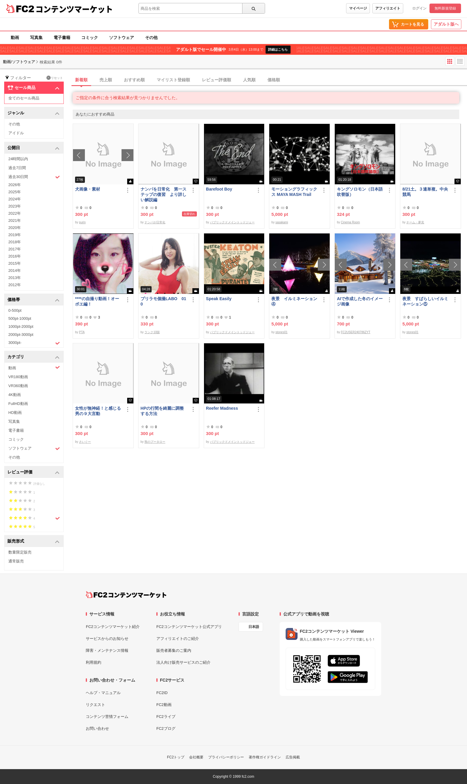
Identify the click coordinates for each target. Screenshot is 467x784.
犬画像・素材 (87, 189)
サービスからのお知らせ (107, 638)
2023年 (14, 206)
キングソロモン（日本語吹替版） (360, 192)
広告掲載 (293, 757)
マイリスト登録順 (173, 79)
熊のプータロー (154, 441)
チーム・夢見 (415, 222)
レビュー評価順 (216, 79)
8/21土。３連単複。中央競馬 (425, 192)
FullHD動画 (18, 403)
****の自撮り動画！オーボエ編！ (97, 301)
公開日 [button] (33, 148)
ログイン (419, 8)
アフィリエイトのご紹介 (177, 638)
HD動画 (15, 412)
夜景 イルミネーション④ (294, 301)
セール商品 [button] (33, 88)
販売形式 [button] (33, 541)
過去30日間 (34, 177)
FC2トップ (176, 757)
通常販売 (16, 561)
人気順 (249, 79)
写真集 (36, 37)
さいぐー (85, 441)
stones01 (281, 332)
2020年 (14, 227)
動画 (15, 37)
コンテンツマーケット (74, 9)
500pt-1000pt (19, 318)
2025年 (14, 192)
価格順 (273, 79)
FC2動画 (164, 704)
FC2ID (162, 693)
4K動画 (14, 394)
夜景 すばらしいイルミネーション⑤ (425, 301)
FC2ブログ (165, 728)
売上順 (105, 79)
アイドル (16, 133)
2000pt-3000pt (20, 334)
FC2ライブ (165, 716)
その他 (151, 37)
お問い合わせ (97, 728)
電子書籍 (62, 37)
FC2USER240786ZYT (355, 332)
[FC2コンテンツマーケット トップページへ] (126, 594)
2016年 (14, 256)
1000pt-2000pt (20, 326)
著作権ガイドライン (265, 757)
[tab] (270, 80)
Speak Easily (219, 298)
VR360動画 (18, 386)
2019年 (14, 235)
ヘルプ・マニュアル (103, 693)
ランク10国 (152, 332)
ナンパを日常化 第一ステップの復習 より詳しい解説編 (163, 194)
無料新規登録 (445, 8)
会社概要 (196, 757)
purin (82, 222)
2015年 (14, 263)
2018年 (14, 242)
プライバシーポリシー (226, 757)
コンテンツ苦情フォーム (107, 716)
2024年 (14, 199)
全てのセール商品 (23, 98)
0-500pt (14, 310)
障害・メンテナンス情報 (107, 650)
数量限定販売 (20, 552)
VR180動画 (18, 377)
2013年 (14, 277)
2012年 (14, 285)
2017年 (14, 249)
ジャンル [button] (33, 113)
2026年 (14, 185)
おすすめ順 (134, 79)
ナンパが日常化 (154, 222)
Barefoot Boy (219, 189)
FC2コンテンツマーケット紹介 (113, 626)
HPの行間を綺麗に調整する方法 (162, 411)
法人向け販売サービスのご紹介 (183, 662)
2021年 (14, 220)
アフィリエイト (387, 8)
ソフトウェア (121, 37)
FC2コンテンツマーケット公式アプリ (189, 626)
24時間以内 (18, 159)
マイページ (358, 8)
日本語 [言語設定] (253, 627)
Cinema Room (350, 222)
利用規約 (93, 662)
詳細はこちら (278, 49)
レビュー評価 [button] (33, 472)
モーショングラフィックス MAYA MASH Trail (294, 192)
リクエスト (95, 704)
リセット (54, 78)
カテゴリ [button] (33, 357)
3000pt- (34, 343)
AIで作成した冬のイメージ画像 (360, 301)
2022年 (14, 213)
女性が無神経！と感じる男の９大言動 (98, 411)
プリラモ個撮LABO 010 (163, 301)
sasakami (281, 222)
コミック (89, 37)
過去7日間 (17, 168)
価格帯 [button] (33, 300)
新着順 (81, 79)
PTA (82, 332)
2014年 (14, 270)
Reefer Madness (222, 408)
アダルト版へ (446, 24)
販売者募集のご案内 (173, 650)
